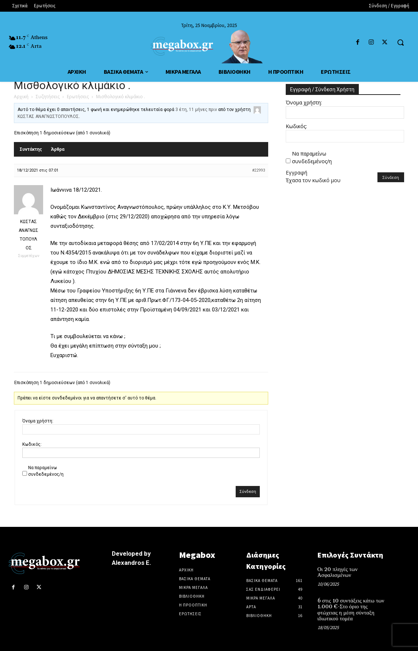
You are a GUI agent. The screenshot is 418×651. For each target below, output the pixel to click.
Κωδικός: (32, 444)
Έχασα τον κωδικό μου (313, 180)
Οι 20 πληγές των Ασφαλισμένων (338, 572)
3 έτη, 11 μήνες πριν (196, 109)
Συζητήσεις (48, 96)
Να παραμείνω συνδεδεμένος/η (46, 471)
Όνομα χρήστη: (37, 421)
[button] (400, 42)
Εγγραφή (296, 172)
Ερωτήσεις (78, 96)
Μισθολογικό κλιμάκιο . (72, 85)
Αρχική (21, 96)
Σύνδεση (247, 491)
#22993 (258, 170)
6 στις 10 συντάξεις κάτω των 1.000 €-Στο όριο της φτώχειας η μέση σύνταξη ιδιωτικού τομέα (351, 610)
